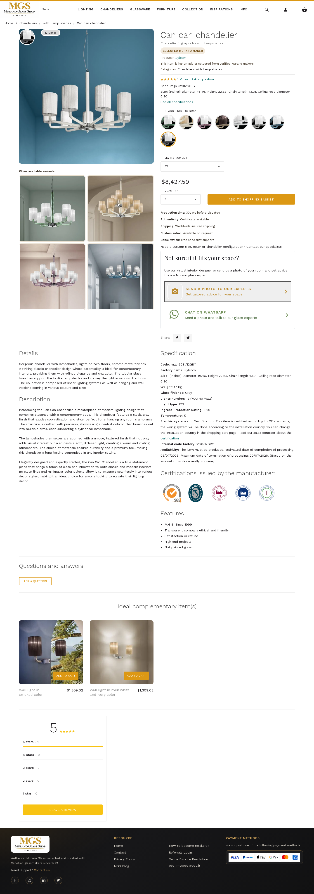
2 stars (31, 772)
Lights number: (176, 157)
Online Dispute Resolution (188, 850)
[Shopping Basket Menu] (304, 9)
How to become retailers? (189, 837)
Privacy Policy (124, 850)
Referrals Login (180, 843)
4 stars (31, 746)
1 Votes (182, 79)
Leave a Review (62, 801)
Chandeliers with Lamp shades (200, 69)
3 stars (31, 759)
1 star (30, 784)
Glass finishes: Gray (180, 111)
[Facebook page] (15, 872)
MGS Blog (121, 857)
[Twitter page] (58, 872)
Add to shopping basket (251, 199)
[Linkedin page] (44, 872)
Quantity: (172, 190)
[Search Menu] (266, 9)
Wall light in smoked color (31, 683)
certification (170, 430)
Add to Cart (65, 666)
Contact (120, 843)
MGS (292, 887)
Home (118, 837)
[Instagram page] (29, 872)
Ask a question (202, 79)
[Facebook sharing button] (177, 329)
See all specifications (177, 102)
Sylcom (180, 57)
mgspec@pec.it (188, 857)
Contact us (42, 861)
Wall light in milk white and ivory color (110, 683)
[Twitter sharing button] (188, 329)
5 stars (31, 733)
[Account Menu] (285, 9)
